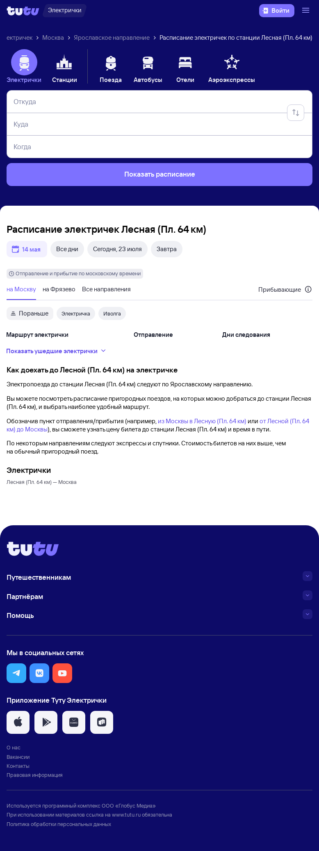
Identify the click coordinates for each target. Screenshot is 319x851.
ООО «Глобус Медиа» (129, 805)
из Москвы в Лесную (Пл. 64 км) (202, 421)
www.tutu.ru (126, 814)
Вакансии (18, 756)
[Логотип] (23, 10)
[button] (16, 673)
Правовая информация (35, 775)
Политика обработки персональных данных (59, 824)
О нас (14, 747)
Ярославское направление (112, 37)
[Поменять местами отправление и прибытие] (295, 112)
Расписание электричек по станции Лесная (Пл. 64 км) (236, 37)
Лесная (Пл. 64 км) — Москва (42, 482)
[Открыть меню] (306, 11)
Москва (53, 37)
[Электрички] (65, 10)
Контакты (18, 765)
